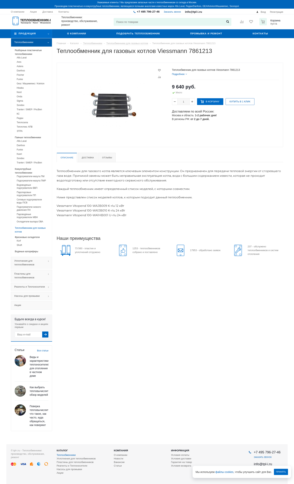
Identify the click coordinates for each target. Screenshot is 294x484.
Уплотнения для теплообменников (33, 263)
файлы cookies (224, 471)
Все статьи (42, 350)
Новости (118, 458)
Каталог (62, 450)
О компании (76, 33)
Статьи (118, 465)
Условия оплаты (180, 455)
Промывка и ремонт (206, 33)
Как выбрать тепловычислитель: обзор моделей (41, 391)
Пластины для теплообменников (33, 276)
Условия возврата (181, 465)
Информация (180, 450)
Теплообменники (33, 42)
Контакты (260, 33)
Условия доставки (181, 458)
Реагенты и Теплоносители (33, 287)
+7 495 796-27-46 (148, 11)
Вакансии (119, 462)
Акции (17, 305)
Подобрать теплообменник (138, 33)
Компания (121, 450)
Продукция (27, 33)
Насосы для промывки (33, 296)
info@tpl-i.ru (193, 11)
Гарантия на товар (181, 462)
